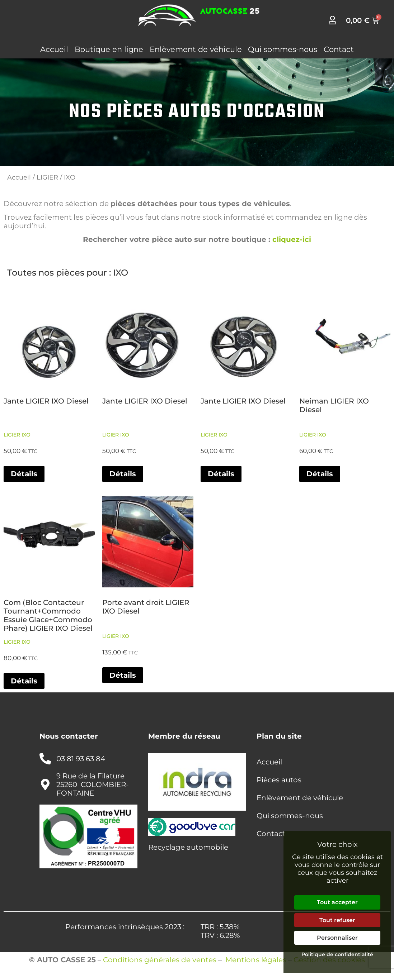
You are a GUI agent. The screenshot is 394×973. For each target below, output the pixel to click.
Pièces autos (279, 780)
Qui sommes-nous (282, 49)
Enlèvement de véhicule (196, 49)
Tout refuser (337, 920)
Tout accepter (337, 902)
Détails (24, 473)
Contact (339, 49)
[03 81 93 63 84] (45, 758)
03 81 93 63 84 (80, 758)
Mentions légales (255, 959)
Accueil (54, 49)
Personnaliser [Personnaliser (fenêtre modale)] (337, 937)
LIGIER (47, 177)
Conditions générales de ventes (159, 959)
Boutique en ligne (109, 49)
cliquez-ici (291, 239)
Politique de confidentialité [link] (337, 954)
